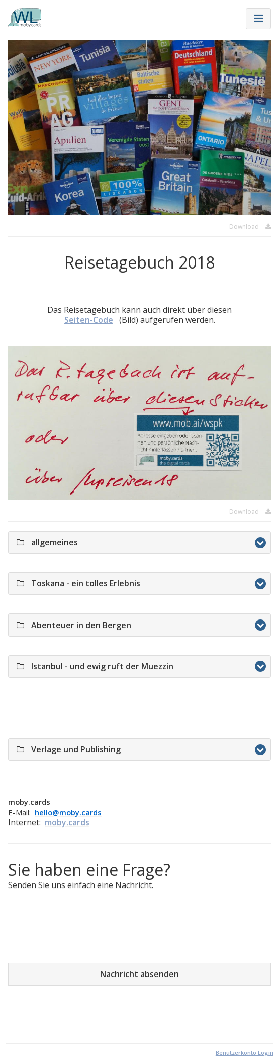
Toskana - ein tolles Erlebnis (127, 583)
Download (250, 226)
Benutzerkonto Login (244, 1052)
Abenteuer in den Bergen (122, 625)
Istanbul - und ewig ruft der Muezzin (143, 666)
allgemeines (96, 542)
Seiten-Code (88, 319)
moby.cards (67, 822)
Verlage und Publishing (117, 749)
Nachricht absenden (139, 974)
